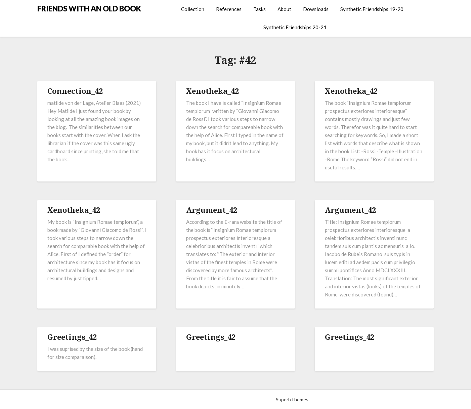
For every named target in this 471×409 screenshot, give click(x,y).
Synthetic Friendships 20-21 (295, 27)
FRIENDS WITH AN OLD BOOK (89, 8)
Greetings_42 (72, 337)
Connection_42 (75, 91)
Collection (192, 9)
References (229, 9)
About (284, 9)
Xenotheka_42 (212, 91)
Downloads (316, 9)
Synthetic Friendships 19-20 (371, 9)
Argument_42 (211, 210)
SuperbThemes (292, 399)
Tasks (259, 9)
